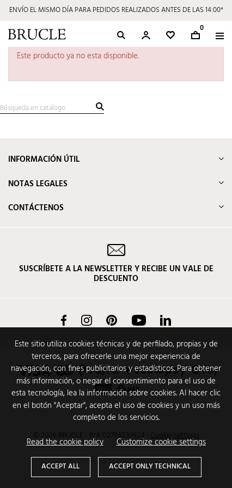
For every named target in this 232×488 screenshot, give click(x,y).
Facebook (63, 320)
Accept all (60, 466)
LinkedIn (165, 320)
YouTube (139, 320)
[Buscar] (52, 108)
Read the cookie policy (65, 442)
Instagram (86, 320)
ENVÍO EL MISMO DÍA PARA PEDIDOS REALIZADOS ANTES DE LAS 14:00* (116, 10)
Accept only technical (150, 466)
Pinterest (111, 320)
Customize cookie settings (161, 442)
